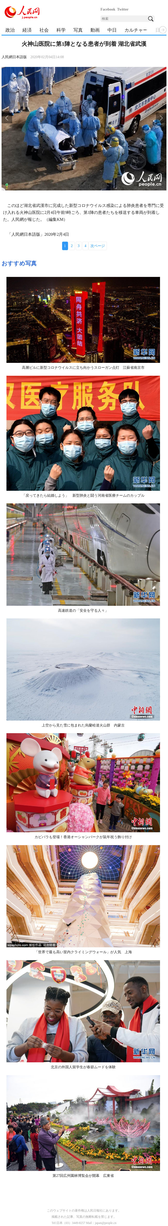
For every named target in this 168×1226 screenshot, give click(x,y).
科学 (61, 30)
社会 (44, 30)
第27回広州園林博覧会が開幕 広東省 (83, 1176)
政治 (10, 30)
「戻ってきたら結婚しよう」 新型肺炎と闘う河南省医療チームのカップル (83, 495)
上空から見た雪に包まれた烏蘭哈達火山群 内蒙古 (83, 725)
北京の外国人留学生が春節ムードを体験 (83, 1067)
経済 (27, 30)
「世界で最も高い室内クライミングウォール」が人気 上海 (83, 952)
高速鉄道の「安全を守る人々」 (83, 610)
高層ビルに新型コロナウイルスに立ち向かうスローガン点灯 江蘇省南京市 (83, 368)
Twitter (123, 9)
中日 (112, 30)
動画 (95, 30)
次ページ (97, 246)
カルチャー (136, 30)
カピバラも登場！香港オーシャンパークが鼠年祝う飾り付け (83, 837)
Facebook (107, 9)
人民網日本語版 (14, 57)
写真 (78, 30)
